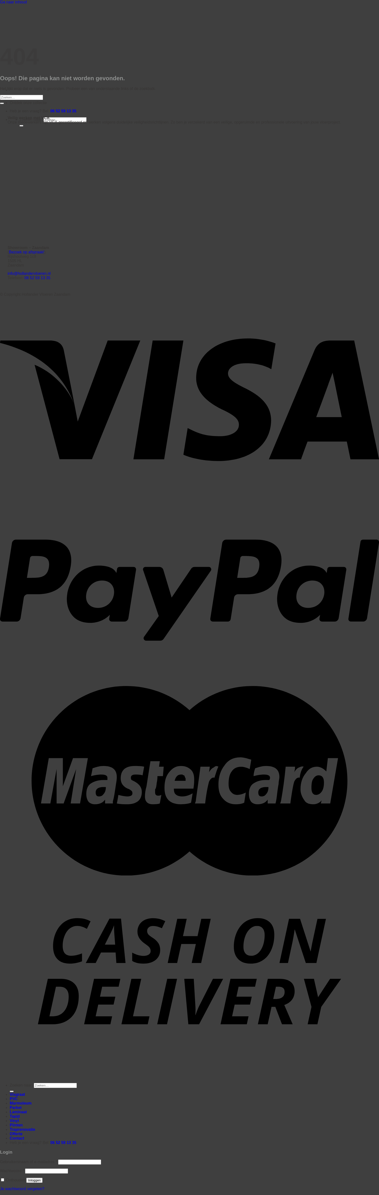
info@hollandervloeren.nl (29, 273)
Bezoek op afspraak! (26, 252)
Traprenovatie (22, 1129)
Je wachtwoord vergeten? (22, 1189)
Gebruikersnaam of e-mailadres (28, 1162)
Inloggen (34, 1180)
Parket (16, 1108)
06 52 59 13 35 (63, 111)
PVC (14, 1099)
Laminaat (18, 1112)
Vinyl (14, 1121)
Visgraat (17, 1094)
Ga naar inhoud (13, 2)
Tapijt (15, 1116)
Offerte (16, 1134)
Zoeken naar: (21, 1085)
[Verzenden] (21, 125)
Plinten (16, 1125)
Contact (17, 1138)
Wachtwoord (12, 1171)
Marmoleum (21, 1103)
